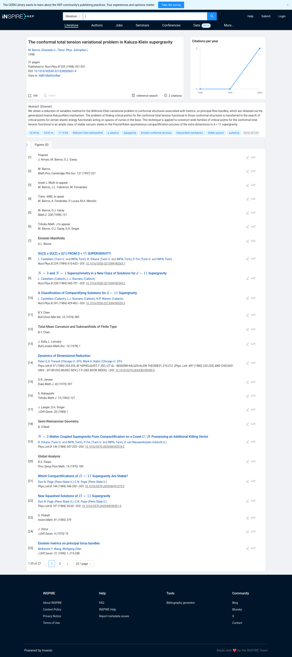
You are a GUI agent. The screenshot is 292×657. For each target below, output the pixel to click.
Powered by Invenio (38, 650)
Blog (235, 602)
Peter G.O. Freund (49, 361)
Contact (237, 622)
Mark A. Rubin (92, 361)
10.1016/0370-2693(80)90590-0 (135, 370)
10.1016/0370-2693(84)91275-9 (104, 486)
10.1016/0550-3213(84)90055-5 (105, 303)
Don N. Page (46, 481)
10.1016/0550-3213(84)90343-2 (105, 283)
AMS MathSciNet (49, 75)
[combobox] (145, 16)
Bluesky (237, 609)
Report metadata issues (114, 616)
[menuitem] (250, 16)
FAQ (101, 602)
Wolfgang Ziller (72, 549)
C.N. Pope (81, 481)
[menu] (255, 16)
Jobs (119, 25)
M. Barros (34, 50)
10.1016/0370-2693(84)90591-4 (101, 506)
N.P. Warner (103, 298)
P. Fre (136, 259)
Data (196, 25)
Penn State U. (63, 481)
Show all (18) (251, 132)
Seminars (142, 25)
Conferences (171, 25)
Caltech (60, 278)
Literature (71, 25)
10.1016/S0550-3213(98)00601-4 (55, 71)
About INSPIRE (52, 602)
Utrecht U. (159, 442)
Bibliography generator (180, 602)
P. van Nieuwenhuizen (137, 442)
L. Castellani (45, 259)
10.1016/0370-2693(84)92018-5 (104, 446)
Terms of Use (51, 622)
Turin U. (60, 259)
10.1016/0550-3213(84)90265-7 (105, 263)
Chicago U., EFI (71, 361)
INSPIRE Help (107, 609)
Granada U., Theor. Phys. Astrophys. (64, 50)
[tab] (40, 144)
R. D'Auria (93, 259)
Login (282, 16)
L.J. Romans (75, 278)
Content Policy (52, 609)
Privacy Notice (52, 616)
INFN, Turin (78, 259)
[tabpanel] (146, 360)
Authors (97, 25)
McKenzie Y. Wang (49, 549)
